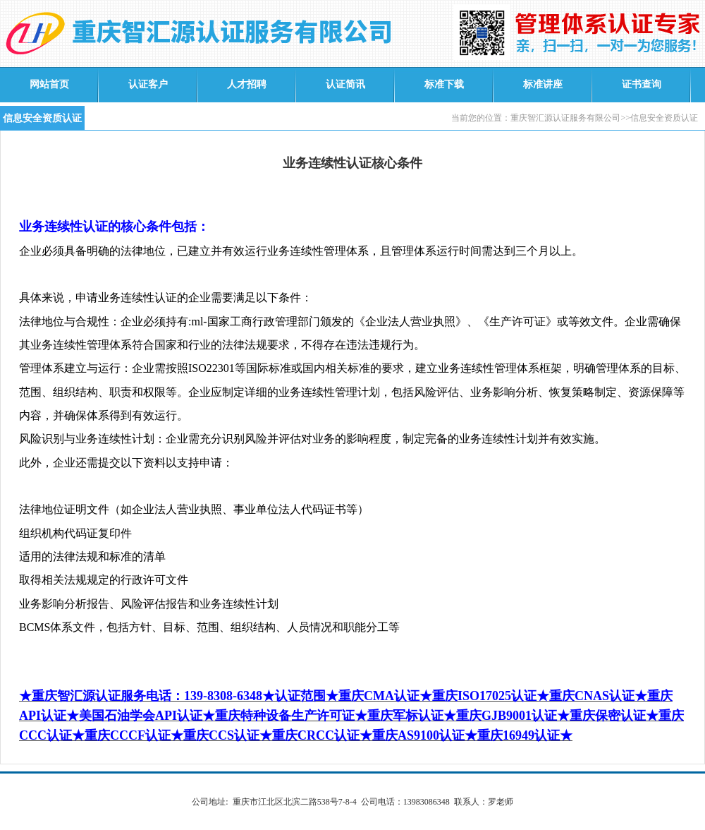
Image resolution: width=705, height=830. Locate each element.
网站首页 (49, 84)
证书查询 (641, 84)
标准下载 (444, 84)
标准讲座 (543, 84)
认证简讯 (345, 84)
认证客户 (148, 84)
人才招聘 (246, 84)
